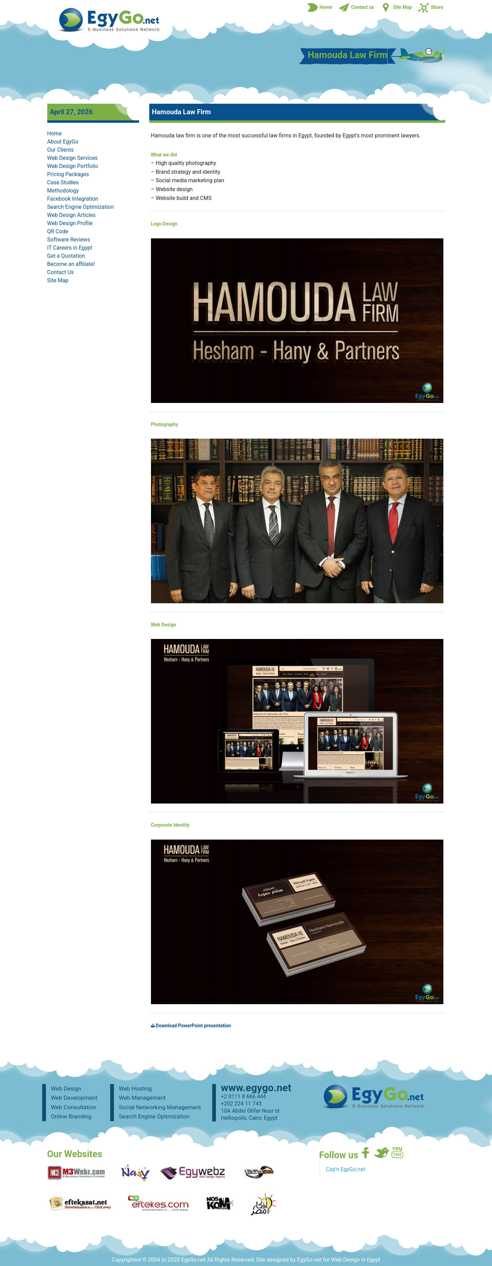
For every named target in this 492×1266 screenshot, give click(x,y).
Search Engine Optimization (80, 207)
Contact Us (60, 272)
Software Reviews (68, 239)
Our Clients (60, 150)
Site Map (58, 280)
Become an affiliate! (71, 264)
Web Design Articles (71, 215)
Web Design (66, 1088)
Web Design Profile (70, 223)
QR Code (57, 231)
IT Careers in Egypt (69, 247)
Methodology (63, 190)
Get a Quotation (66, 256)
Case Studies (63, 182)
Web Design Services (72, 158)
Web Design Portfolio (72, 166)
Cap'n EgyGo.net (346, 1169)
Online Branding (71, 1116)
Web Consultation (74, 1107)
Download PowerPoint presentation (191, 1025)
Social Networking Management (160, 1107)
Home (54, 133)
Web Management (142, 1097)
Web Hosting (135, 1088)
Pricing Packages (68, 174)
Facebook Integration (72, 199)
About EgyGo (63, 141)
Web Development (74, 1097)
